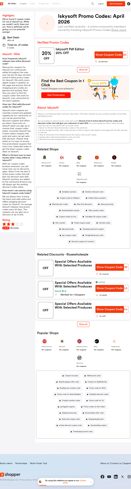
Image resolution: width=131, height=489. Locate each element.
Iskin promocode (107, 204)
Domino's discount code (94, 192)
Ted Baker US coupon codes (95, 217)
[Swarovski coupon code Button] (70, 419)
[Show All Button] (83, 324)
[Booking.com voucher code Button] (69, 388)
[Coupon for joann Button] (70, 376)
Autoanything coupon (98, 425)
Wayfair (62, 346)
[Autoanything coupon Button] (98, 425)
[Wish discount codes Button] (59, 204)
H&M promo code (93, 376)
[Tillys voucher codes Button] (95, 210)
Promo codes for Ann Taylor (94, 407)
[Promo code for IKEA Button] (96, 388)
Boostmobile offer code (94, 413)
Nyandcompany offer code (69, 382)
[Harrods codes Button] (103, 223)
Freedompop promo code (82, 431)
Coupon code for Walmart (70, 198)
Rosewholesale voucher (70, 210)
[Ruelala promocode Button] (68, 413)
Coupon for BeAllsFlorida (97, 382)
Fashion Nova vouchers (97, 198)
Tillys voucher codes (96, 210)
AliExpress (98, 163)
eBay (78, 163)
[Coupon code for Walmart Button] (69, 198)
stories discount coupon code (70, 425)
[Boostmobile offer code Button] (93, 413)
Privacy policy (25, 480)
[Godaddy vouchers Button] (68, 192)
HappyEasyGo (81, 179)
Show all (83, 324)
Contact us (116, 463)
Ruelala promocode (69, 413)
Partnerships (21, 463)
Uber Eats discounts (84, 204)
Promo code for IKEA (97, 388)
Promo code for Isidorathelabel (69, 394)
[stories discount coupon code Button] (69, 425)
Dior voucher (60, 223)
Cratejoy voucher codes (71, 400)
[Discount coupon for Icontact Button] (81, 241)
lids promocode (68, 229)
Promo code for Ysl (96, 400)
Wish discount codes (60, 204)
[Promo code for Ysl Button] (95, 400)
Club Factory (47, 346)
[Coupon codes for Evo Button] (66, 217)
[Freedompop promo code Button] (82, 431)
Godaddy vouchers (69, 192)
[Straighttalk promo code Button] (93, 235)
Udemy (61, 163)
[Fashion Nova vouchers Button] (96, 198)
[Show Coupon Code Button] (109, 54)
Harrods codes (104, 223)
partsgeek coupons (67, 407)
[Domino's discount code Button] (93, 192)
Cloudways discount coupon (93, 229)
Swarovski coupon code (71, 419)
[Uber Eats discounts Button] (83, 204)
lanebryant (115, 346)
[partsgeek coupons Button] (66, 407)
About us (104, 463)
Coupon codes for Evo (67, 217)
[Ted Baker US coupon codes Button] (95, 217)
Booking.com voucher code (70, 388)
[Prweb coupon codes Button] (81, 223)
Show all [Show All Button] (83, 70)
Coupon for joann (71, 376)
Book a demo (6, 463)
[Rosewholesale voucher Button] (70, 210)
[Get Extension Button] (56, 95)
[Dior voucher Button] (59, 223)
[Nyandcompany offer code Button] (68, 382)
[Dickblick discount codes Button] (98, 394)
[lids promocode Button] (67, 229)
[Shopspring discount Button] (95, 419)
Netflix (113, 163)
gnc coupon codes (69, 235)
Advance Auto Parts (84, 346)
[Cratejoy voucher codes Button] (70, 400)
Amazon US (46, 163)
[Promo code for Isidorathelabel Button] (68, 394)
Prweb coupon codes (82, 223)
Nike (95, 346)
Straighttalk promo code (94, 235)
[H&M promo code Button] (93, 376)
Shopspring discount (96, 419)
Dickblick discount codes (98, 394)
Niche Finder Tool (38, 463)
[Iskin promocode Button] (106, 204)
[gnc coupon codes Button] (68, 235)
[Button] (101, 4)
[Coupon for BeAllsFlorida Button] (96, 382)
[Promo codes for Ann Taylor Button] (93, 407)
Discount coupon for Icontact (82, 241)
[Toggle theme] (128, 4)
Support (127, 463)
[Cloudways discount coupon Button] (92, 229)
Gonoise (79, 363)
